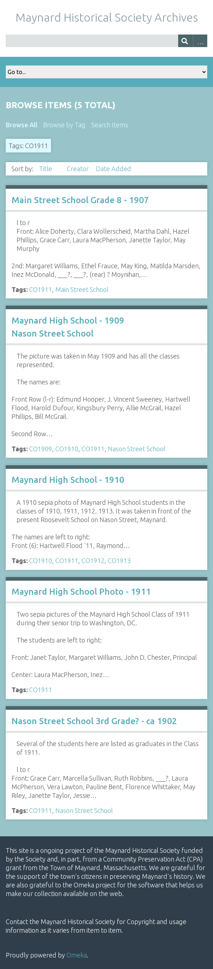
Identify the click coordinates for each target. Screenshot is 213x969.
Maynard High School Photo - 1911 (81, 592)
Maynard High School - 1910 (67, 480)
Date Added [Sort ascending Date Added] (113, 168)
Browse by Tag (64, 124)
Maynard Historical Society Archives (106, 17)
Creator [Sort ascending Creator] (78, 168)
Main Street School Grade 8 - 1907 (80, 200)
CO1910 (66, 448)
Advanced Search (200, 41)
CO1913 (119, 560)
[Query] (106, 41)
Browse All (21, 124)
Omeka (76, 955)
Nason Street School (136, 448)
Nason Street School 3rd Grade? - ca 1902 (94, 721)
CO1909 (40, 448)
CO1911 (40, 289)
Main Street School (81, 289)
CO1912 (93, 560)
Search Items (109, 124)
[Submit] (185, 41)
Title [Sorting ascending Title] (46, 168)
